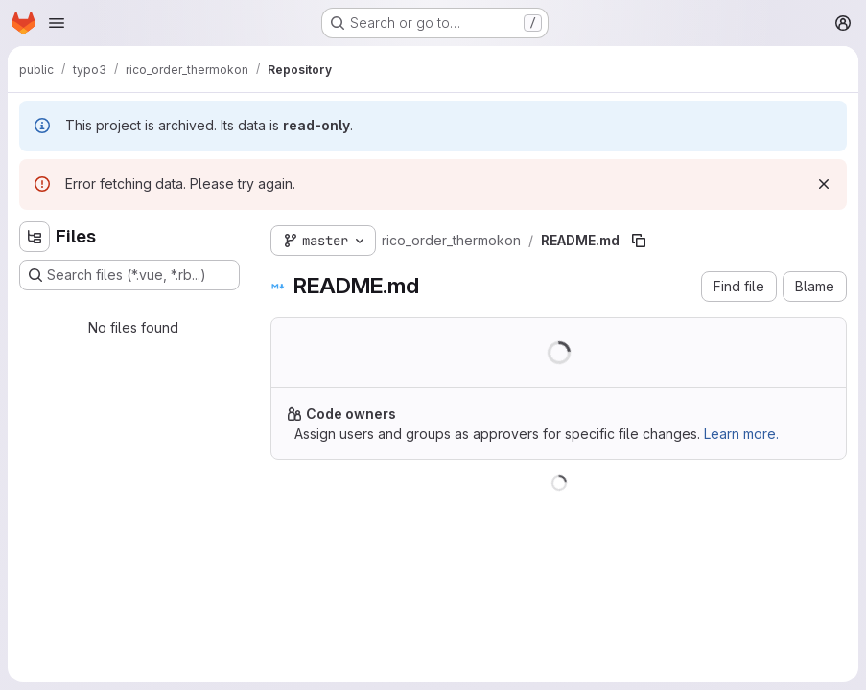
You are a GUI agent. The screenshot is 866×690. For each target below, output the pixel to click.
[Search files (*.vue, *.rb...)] (129, 275)
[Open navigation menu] (56, 23)
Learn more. (741, 434)
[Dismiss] (823, 184)
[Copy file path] (638, 240)
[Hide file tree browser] (34, 236)
